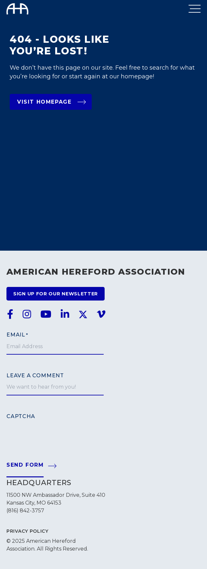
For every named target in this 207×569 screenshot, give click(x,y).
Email (17, 335)
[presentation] (55, 432)
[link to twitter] (83, 314)
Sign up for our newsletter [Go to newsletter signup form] (55, 294)
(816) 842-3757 (25, 510)
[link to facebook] (10, 314)
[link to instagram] (27, 314)
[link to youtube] (46, 314)
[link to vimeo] (101, 314)
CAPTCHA (20, 416)
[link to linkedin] (65, 314)
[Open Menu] (194, 8)
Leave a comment (35, 375)
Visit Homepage (51, 102)
